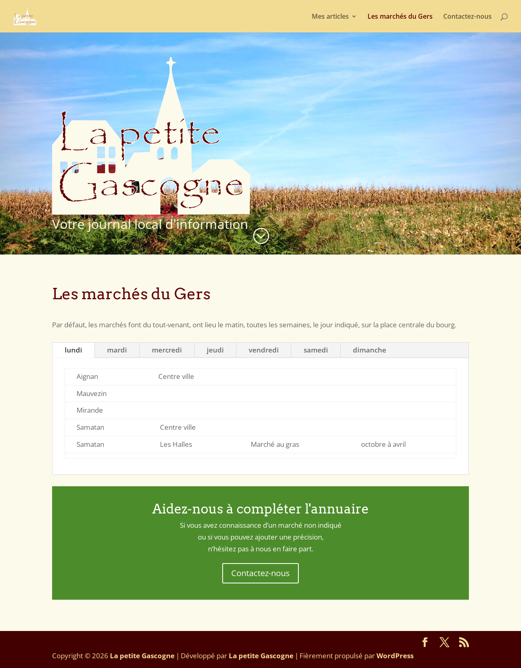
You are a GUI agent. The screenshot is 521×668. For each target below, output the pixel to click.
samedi (316, 350)
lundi (73, 350)
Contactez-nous (467, 17)
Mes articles (330, 17)
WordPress (395, 655)
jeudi (215, 350)
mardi (117, 350)
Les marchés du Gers (400, 17)
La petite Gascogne (142, 655)
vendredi (264, 350)
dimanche (369, 350)
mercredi (167, 350)
